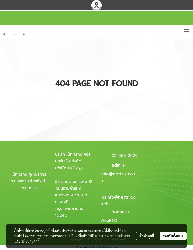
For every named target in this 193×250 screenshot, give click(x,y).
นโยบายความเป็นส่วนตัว (112, 236)
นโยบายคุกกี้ (30, 241)
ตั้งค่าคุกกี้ (146, 236)
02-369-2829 (124, 156)
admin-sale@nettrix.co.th (118, 173)
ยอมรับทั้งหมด (173, 236)
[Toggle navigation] (186, 31)
